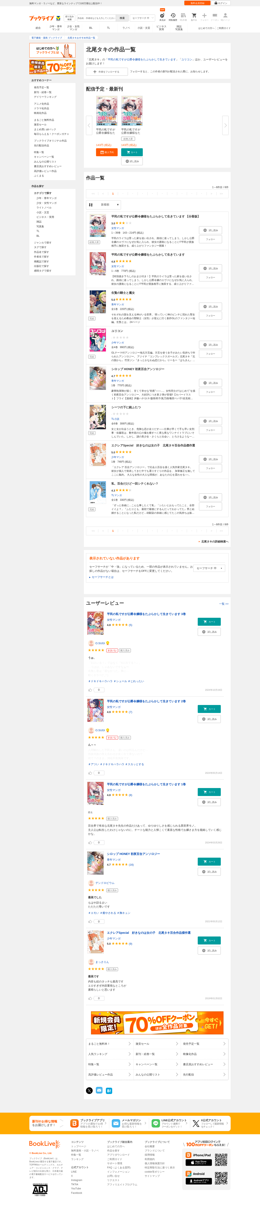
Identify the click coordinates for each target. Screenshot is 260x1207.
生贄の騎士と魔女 (123, 292)
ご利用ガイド (224, 28)
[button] (107, 152)
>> (221, 193)
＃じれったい (136, 681)
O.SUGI (100, 643)
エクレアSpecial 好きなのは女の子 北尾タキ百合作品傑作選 (153, 445)
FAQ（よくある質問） (119, 1167)
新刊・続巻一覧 (43, 92)
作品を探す (113, 1150)
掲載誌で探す (41, 261)
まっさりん (102, 962)
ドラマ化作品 (41, 108)
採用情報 (150, 1154)
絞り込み (69, 18)
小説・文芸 (144, 27)
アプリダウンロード (118, 1154)
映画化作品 (40, 113)
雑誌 (39, 221)
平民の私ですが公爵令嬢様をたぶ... (105, 133)
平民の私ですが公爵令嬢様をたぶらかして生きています (142, 59)
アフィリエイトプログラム (122, 1184)
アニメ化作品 (41, 103)
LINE (74, 1171)
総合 (38, 27)
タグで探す (40, 247)
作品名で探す (41, 252)
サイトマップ (152, 1175)
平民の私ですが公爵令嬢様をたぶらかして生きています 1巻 (146, 784)
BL (91, 27)
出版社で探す (41, 266)
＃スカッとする (134, 764)
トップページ (78, 1146)
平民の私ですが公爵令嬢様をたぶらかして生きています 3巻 (146, 614)
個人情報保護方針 (155, 1163)
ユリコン (186, 59)
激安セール (40, 124)
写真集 (40, 226)
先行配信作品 (41, 145)
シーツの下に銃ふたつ (126, 407)
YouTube (76, 1188)
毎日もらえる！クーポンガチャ (51, 134)
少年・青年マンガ (55, 28)
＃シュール (120, 681)
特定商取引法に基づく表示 (160, 1167)
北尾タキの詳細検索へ (215, 541)
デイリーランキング (45, 96)
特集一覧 (39, 152)
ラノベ (126, 27)
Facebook (76, 1192)
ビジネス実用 (161, 28)
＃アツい (93, 764)
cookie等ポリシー (155, 1171)
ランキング (77, 1159)
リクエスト (113, 1180)
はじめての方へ (206, 28)
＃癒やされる (108, 912)
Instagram (76, 1180)
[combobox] (96, 18)
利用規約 (150, 1159)
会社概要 (150, 1146)
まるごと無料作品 (44, 119)
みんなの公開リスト (45, 161)
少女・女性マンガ (73, 28)
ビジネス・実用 (45, 217)
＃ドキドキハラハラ (100, 681)
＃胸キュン (123, 912)
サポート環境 (114, 1163)
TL (108, 27)
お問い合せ (113, 1175)
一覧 (224, 603)
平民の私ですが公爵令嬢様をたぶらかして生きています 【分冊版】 (155, 216)
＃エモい (93, 912)
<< (93, 193)
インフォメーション (118, 1171)
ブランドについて (155, 1150)
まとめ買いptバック (45, 129)
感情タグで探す (43, 270)
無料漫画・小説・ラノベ (85, 1150)
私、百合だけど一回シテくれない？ (134, 483)
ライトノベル (44, 207)
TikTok (74, 1184)
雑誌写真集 (179, 28)
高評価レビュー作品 (45, 171)
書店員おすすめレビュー (48, 166)
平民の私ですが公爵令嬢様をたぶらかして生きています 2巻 (146, 701)
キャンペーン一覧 (44, 156)
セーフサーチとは (103, 577)
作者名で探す (41, 256)
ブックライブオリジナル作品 (50, 140)
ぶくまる (39, 175)
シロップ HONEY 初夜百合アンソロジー (137, 369)
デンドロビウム (104, 882)
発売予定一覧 (41, 87)
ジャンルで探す (43, 242)
